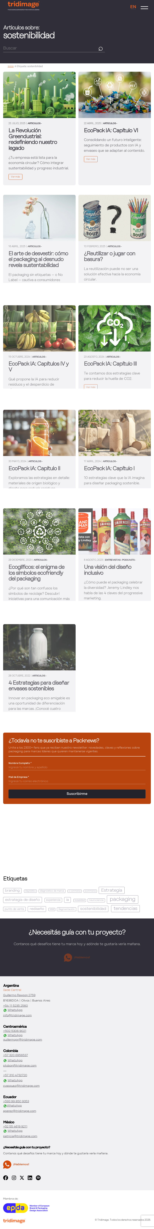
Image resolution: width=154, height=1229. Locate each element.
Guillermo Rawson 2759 (19, 995)
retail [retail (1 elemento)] (52, 909)
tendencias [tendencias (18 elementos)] (125, 908)
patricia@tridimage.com (20, 1136)
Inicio (11, 66)
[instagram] (14, 1179)
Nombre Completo (20, 763)
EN (133, 7)
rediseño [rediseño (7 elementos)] (37, 909)
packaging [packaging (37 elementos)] (122, 899)
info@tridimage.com (17, 1015)
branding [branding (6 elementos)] (12, 890)
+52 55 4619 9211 (15, 1126)
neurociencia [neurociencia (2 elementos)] (96, 900)
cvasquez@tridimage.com (21, 1085)
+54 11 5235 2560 (15, 1005)
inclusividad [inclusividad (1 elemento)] (80, 900)
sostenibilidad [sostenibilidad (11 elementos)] (93, 909)
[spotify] (38, 1179)
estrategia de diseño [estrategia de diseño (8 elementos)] (22, 900)
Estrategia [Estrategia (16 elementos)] (111, 890)
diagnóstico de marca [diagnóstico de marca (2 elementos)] (52, 891)
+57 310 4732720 (15, 1075)
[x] (22, 1178)
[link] (39, 128)
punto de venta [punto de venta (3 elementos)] (14, 909)
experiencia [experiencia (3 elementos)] (53, 900)
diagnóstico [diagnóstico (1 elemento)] (30, 891)
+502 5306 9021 (14, 1031)
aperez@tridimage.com (19, 1111)
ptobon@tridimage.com (20, 1065)
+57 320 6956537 (15, 1055)
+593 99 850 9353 (16, 1101)
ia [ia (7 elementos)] (67, 900)
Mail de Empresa (19, 777)
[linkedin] (30, 1179)
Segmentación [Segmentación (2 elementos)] (66, 909)
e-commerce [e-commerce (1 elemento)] (75, 891)
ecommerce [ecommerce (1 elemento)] (90, 891)
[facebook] (5, 1179)
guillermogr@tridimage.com (22, 1039)
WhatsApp (13, 1010)
